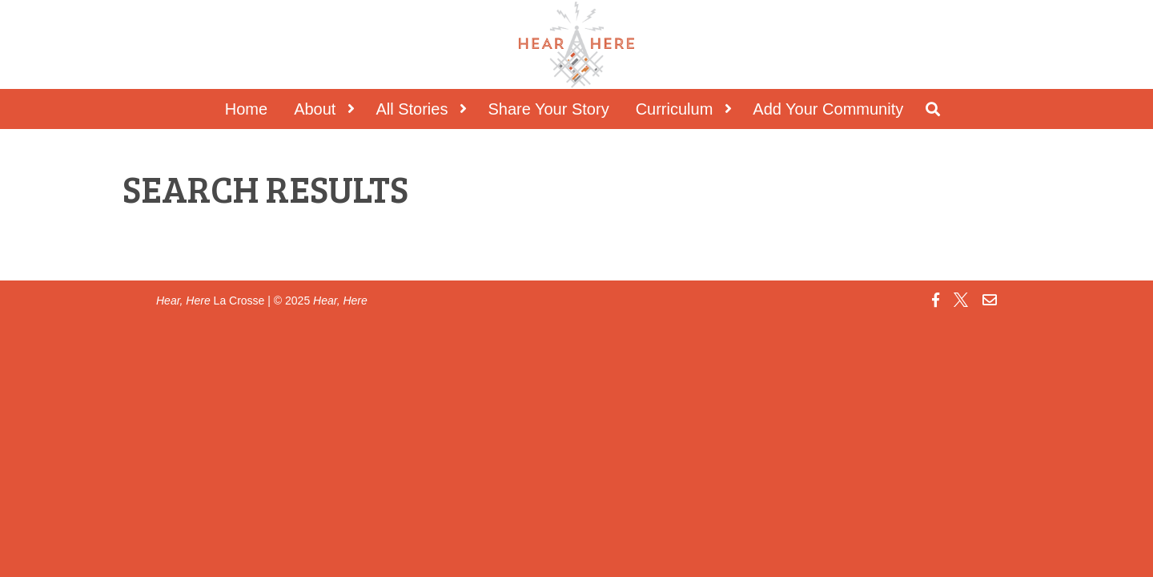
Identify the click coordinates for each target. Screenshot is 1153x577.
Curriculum (674, 109)
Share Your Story (548, 109)
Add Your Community (828, 109)
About (314, 109)
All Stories (412, 109)
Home (246, 109)
